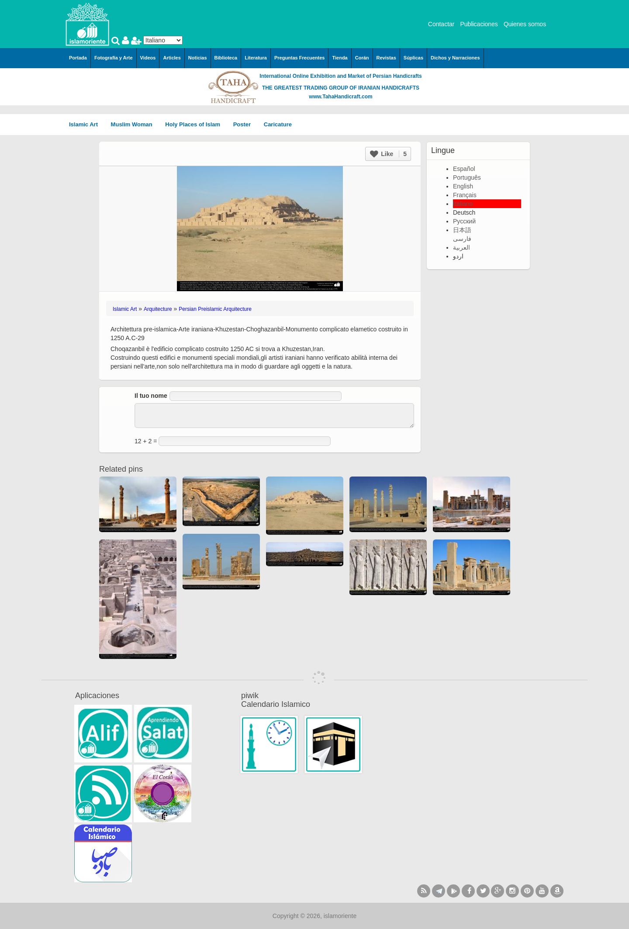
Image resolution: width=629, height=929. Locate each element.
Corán (362, 57)
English (463, 186)
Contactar (441, 24)
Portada (78, 57)
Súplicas (413, 57)
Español (464, 168)
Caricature (278, 124)
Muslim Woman (135, 124)
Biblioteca (226, 57)
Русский (464, 221)
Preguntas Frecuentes (299, 57)
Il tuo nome (151, 395)
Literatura (256, 57)
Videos (148, 57)
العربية (461, 247)
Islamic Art (86, 124)
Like (388, 154)
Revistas (386, 57)
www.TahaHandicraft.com (340, 97)
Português (467, 177)
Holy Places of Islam (195, 124)
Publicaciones (479, 24)
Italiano (463, 203)
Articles (171, 57)
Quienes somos (525, 24)
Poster (245, 124)
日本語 (462, 229)
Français (465, 194)
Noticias (197, 57)
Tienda (339, 57)
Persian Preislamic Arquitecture (215, 309)
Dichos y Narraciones (455, 57)
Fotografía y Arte (113, 57)
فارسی (462, 239)
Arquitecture (158, 309)
